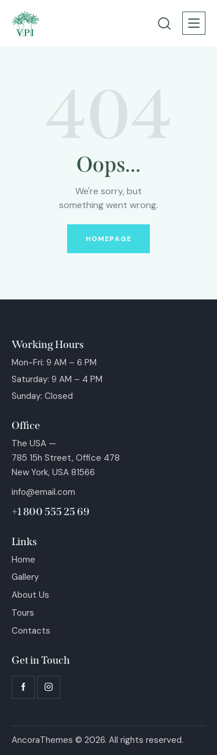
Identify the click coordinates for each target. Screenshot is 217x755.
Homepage (108, 238)
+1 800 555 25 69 (51, 511)
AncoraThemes (42, 740)
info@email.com (43, 492)
